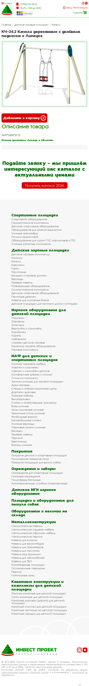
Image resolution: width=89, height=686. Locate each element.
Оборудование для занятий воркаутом (36, 229)
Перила (16, 571)
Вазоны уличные (21, 445)
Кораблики (18, 332)
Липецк (8, 3)
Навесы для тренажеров (27, 547)
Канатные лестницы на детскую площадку (39, 610)
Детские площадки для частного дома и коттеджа (44, 303)
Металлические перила (26, 536)
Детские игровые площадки (31, 24)
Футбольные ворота (24, 416)
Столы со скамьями (24, 378)
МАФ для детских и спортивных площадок (34, 358)
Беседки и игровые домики (29, 275)
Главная (6, 24)
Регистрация (80, 7)
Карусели (17, 265)
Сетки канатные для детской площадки (37, 597)
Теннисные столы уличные (28, 413)
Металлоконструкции (33, 522)
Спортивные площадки (34, 215)
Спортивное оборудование (29, 219)
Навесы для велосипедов (27, 543)
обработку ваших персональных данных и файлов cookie (44, 671)
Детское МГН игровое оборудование (33, 491)
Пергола (17, 438)
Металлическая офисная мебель (33, 533)
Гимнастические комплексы (30, 222)
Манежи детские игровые (28, 342)
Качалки (16, 258)
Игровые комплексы (24, 349)
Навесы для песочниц (25, 550)
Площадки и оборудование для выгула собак (42, 502)
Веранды (17, 279)
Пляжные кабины (22, 395)
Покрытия (21, 451)
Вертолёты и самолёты (26, 328)
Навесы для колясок (24, 540)
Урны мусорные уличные (27, 409)
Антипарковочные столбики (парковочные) (39, 483)
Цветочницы (19, 441)
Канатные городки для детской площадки (38, 613)
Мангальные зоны (22, 575)
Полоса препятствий (24, 237)
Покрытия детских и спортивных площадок (39, 455)
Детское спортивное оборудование (35, 226)
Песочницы (18, 272)
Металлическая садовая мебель (32, 529)
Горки (15, 268)
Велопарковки (20, 399)
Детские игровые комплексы (30, 254)
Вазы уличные (20, 406)
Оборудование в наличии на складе (39, 513)
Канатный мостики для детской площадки (38, 606)
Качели (56, 24)
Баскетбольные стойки (26, 420)
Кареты (16, 335)
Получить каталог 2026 (44, 185)
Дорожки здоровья (23, 392)
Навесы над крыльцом (26, 554)
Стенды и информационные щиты (33, 388)
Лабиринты (18, 339)
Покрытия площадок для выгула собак (36, 462)
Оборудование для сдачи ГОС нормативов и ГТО (43, 240)
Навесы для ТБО (21, 561)
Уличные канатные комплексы (31, 244)
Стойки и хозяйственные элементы (33, 402)
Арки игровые (20, 385)
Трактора (17, 325)
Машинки (17, 318)
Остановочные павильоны (28, 568)
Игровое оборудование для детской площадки (38, 312)
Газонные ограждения (25, 476)
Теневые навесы (21, 282)
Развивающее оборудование (30, 286)
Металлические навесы (26, 526)
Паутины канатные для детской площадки (38, 593)
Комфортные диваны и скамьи (31, 374)
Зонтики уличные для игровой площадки (37, 381)
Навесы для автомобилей (28, 557)
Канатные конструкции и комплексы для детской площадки (37, 585)
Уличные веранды (22, 423)
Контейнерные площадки (28, 564)
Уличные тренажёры (24, 233)
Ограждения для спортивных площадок (37, 472)
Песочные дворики (23, 296)
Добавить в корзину (24, 118)
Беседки (16, 430)
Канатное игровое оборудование (33, 346)
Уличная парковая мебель (28, 364)
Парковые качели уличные (28, 427)
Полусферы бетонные (26, 480)
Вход (69, 7)
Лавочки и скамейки (24, 367)
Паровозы (17, 321)
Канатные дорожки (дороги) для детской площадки (37, 601)
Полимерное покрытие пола (30, 459)
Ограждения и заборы (33, 469)
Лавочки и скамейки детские (30, 371)
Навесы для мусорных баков (30, 300)
